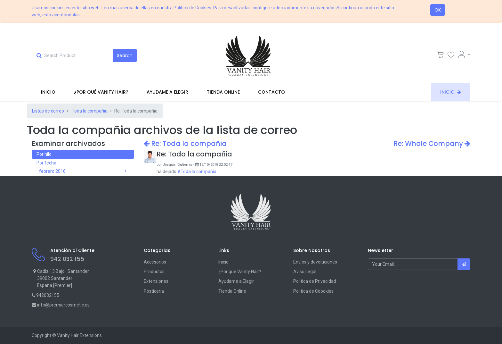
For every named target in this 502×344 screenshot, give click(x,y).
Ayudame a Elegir (236, 281)
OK (437, 10)
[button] (463, 264)
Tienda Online (232, 291)
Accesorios (155, 261)
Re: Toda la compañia (185, 143)
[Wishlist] (451, 56)
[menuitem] (48, 92)
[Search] (125, 55)
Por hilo (44, 154)
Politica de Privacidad (314, 281)
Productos (154, 271)
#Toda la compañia (196, 171)
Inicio (223, 261)
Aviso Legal (304, 271)
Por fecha (46, 162)
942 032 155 (67, 259)
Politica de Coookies (313, 291)
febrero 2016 (84, 171)
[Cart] (440, 56)
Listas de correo (48, 110)
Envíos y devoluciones (315, 261)
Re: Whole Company (431, 143)
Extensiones (156, 281)
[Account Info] (464, 54)
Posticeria (154, 291)
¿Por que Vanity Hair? (239, 271)
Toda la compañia (90, 110)
